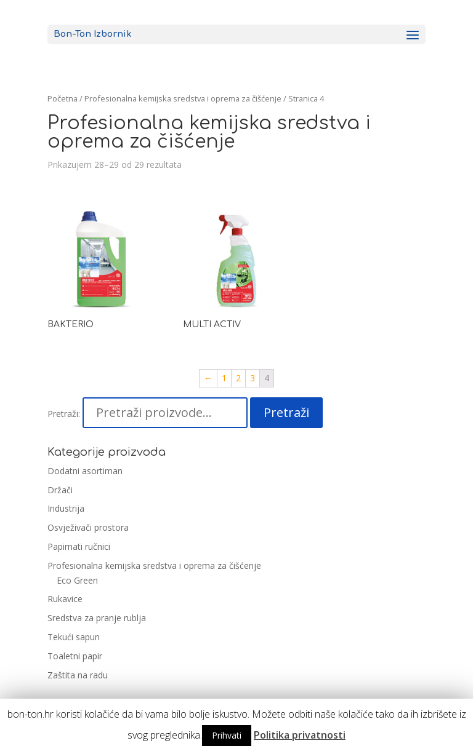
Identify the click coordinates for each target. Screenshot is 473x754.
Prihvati (226, 735)
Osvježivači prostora (88, 527)
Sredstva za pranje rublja (96, 618)
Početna (62, 98)
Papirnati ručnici (78, 546)
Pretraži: (63, 413)
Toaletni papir (74, 656)
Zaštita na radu (77, 675)
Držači (60, 490)
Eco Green (77, 580)
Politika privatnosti (300, 735)
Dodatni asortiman (85, 471)
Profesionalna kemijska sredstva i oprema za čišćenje (154, 565)
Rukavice (65, 599)
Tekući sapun (73, 637)
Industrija (65, 508)
